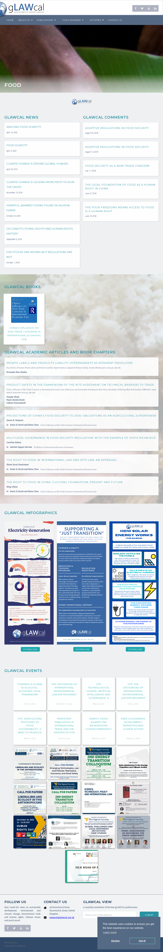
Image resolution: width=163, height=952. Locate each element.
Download (30, 649)
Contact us (115, 20)
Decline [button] (115, 941)
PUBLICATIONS (45, 20)
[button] (25, 20)
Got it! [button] (142, 941)
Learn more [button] (110, 932)
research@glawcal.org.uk (62, 918)
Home (10, 20)
